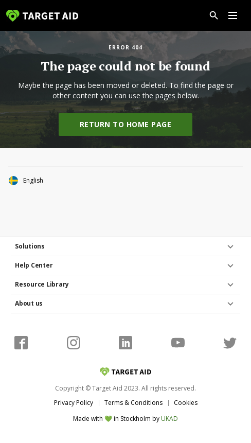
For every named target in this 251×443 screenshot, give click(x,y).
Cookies (186, 402)
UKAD (169, 418)
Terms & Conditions (133, 402)
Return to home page (126, 124)
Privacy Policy (73, 402)
